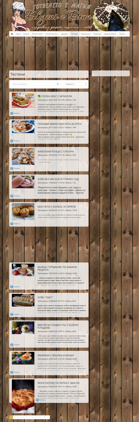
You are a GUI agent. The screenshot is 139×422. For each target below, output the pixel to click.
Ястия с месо (37, 34)
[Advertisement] (69, 53)
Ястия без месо (52, 34)
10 (44, 417)
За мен (122, 34)
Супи (18, 34)
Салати (26, 34)
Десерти (64, 34)
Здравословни (110, 34)
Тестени (74, 34)
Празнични (85, 34)
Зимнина (97, 34)
